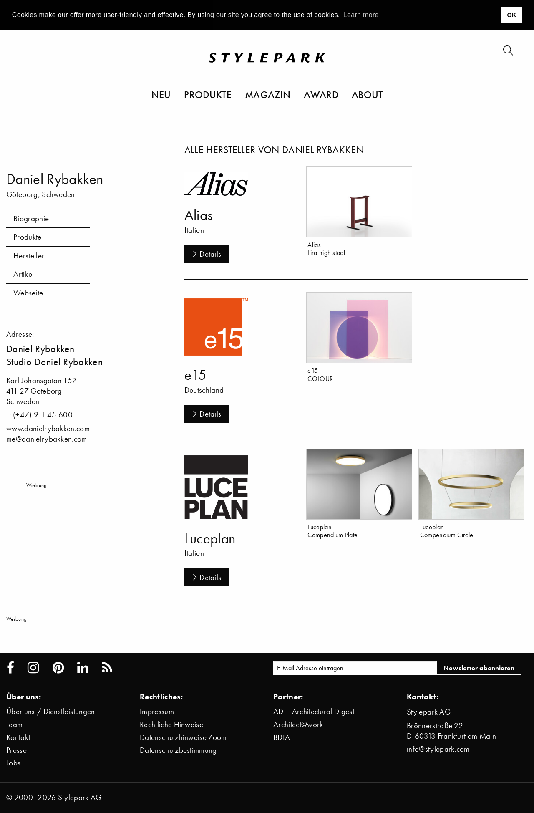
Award (321, 94)
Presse (16, 750)
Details (206, 254)
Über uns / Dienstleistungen (50, 711)
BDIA (281, 737)
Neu (161, 94)
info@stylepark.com (438, 749)
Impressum (157, 711)
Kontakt (18, 737)
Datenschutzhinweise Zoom (183, 737)
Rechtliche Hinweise (171, 724)
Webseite (28, 293)
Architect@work (298, 724)
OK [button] (511, 15)
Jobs (13, 763)
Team (14, 724)
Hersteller (28, 255)
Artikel (23, 274)
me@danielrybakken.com (46, 439)
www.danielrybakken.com (48, 428)
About (367, 94)
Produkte (208, 94)
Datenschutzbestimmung (178, 750)
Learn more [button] (361, 14)
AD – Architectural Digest (313, 711)
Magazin (267, 94)
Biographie (31, 218)
